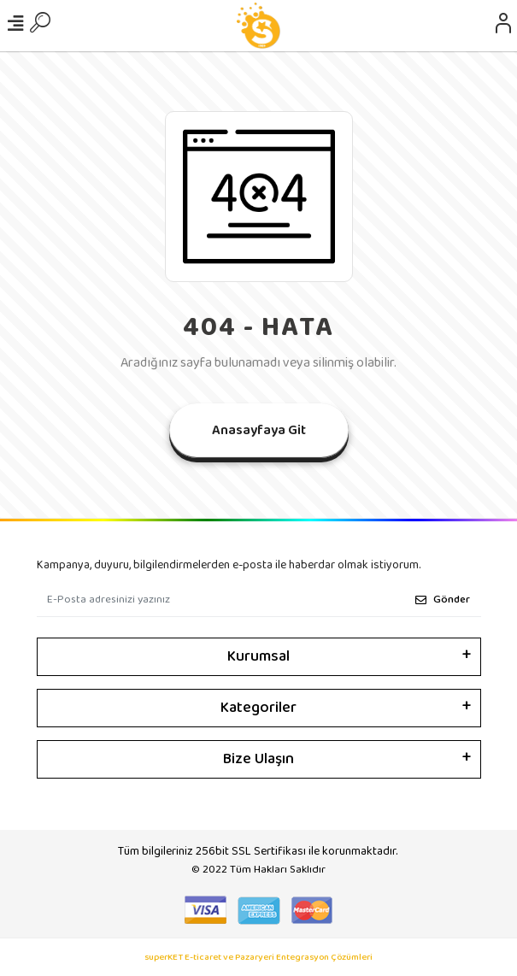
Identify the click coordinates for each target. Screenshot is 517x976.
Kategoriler (258, 708)
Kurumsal (258, 656)
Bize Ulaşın (258, 759)
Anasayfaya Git (259, 430)
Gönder (442, 600)
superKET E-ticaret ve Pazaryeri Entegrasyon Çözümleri (258, 957)
